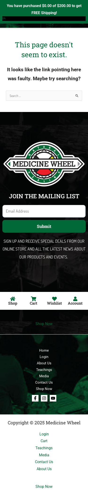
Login (44, 357)
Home (44, 350)
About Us (44, 363)
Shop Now (44, 324)
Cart (33, 303)
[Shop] (12, 299)
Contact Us (44, 382)
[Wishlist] (54, 299)
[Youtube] (53, 398)
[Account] (75, 299)
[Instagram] (44, 398)
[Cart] (33, 299)
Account (75, 303)
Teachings (44, 370)
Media (44, 376)
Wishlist (54, 303)
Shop (12, 303)
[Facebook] (35, 398)
